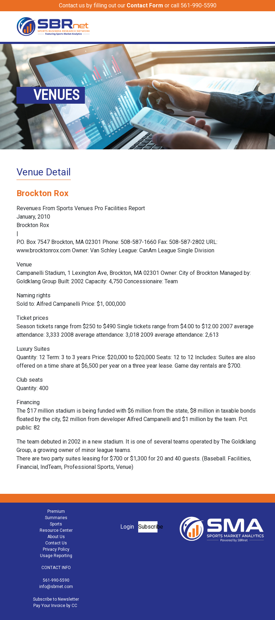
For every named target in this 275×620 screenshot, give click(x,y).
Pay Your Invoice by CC (55, 605)
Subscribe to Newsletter (56, 599)
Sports (56, 524)
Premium (56, 511)
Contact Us (56, 543)
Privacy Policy (56, 549)
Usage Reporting (56, 555)
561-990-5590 (56, 580)
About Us (56, 536)
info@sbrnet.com (56, 586)
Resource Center (56, 530)
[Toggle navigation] (254, 26)
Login (127, 526)
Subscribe (147, 526)
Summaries (56, 517)
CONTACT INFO (56, 567)
